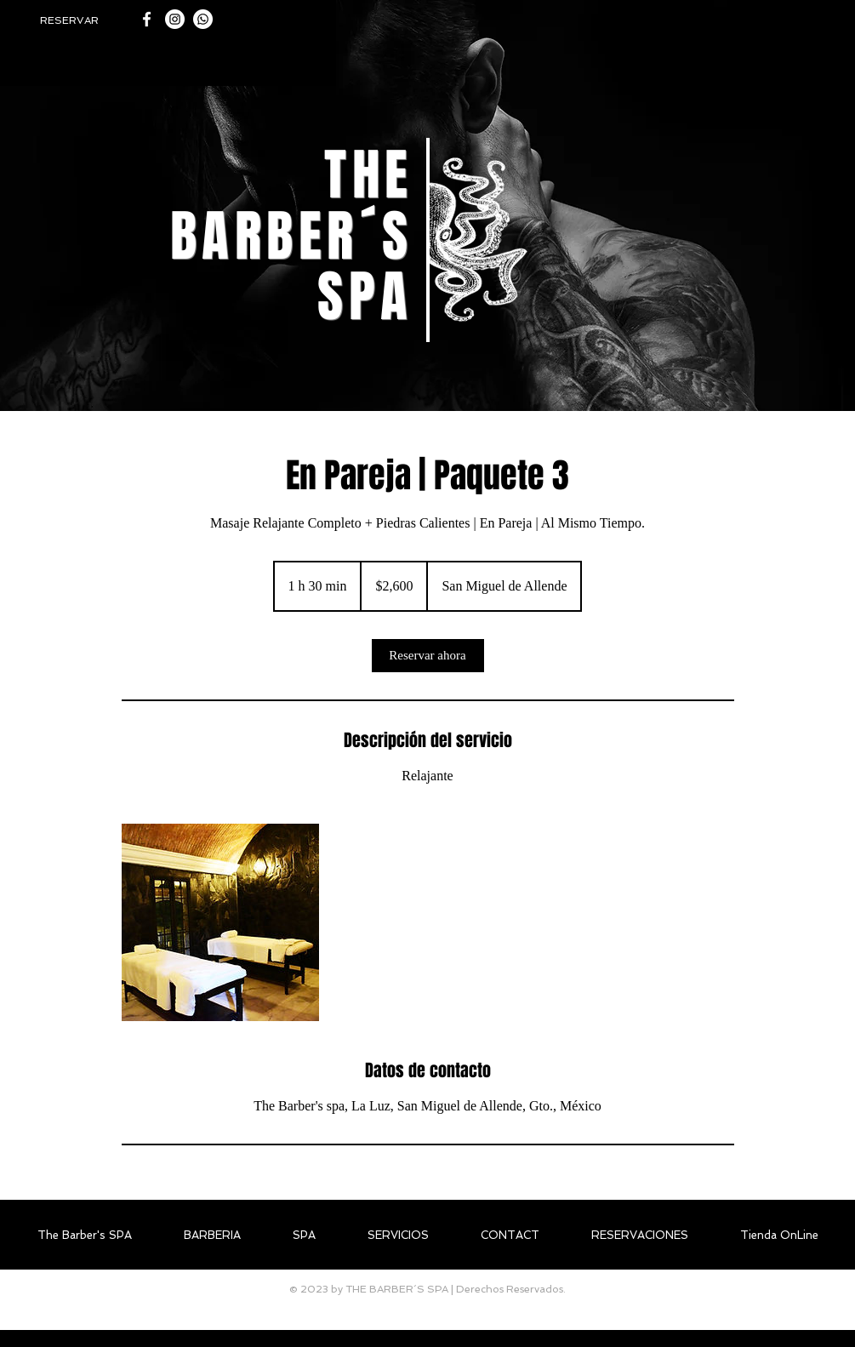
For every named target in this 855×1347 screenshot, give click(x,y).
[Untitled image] (220, 922)
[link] (428, 655)
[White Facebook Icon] (147, 19)
